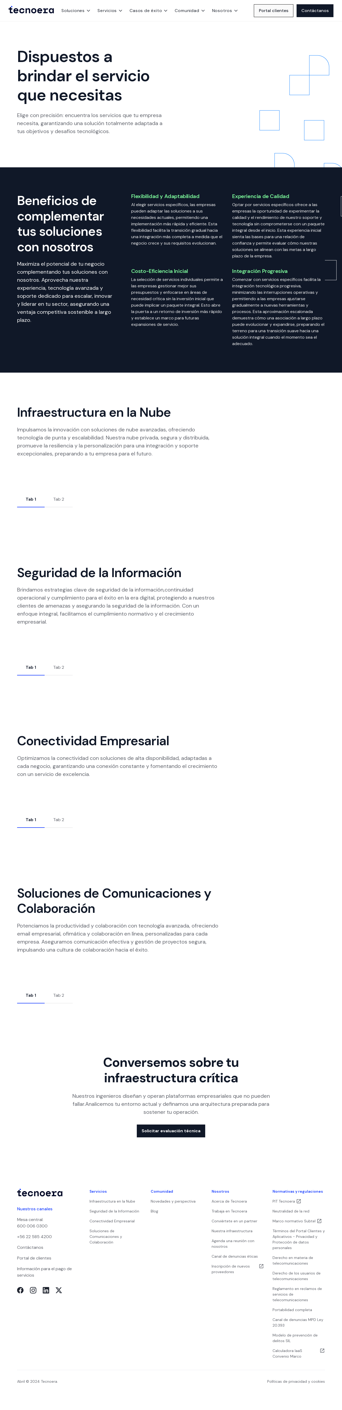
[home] (31, 11)
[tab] (31, 499)
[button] (76, 10)
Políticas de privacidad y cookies (296, 1381)
